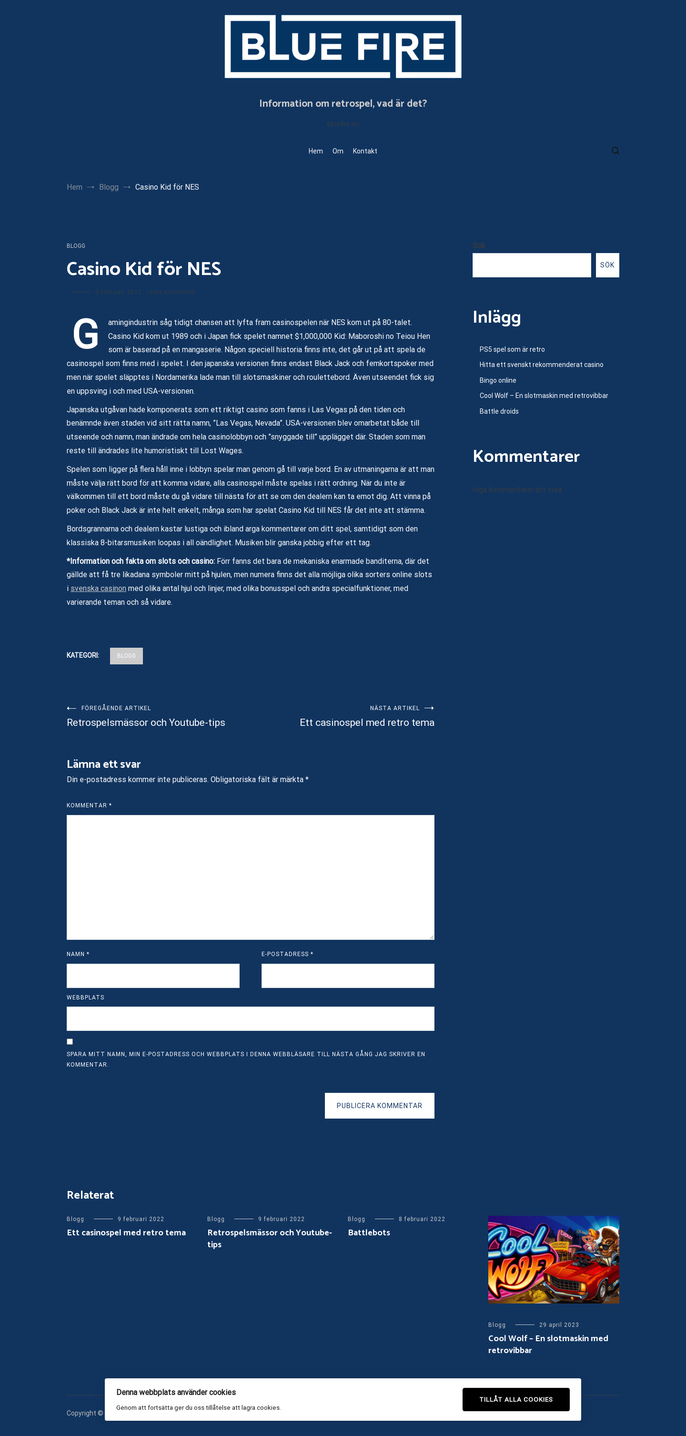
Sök (479, 245)
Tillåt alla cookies (516, 1399)
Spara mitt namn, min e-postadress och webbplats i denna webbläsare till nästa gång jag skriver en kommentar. (246, 1059)
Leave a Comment (171, 292)
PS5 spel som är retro (512, 349)
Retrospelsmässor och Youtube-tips (159, 716)
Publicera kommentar (380, 1106)
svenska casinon (98, 588)
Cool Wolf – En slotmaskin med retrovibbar (544, 395)
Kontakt (365, 151)
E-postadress (287, 954)
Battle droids (499, 411)
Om (338, 151)
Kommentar (89, 805)
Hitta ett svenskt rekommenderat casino (542, 364)
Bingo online (498, 380)
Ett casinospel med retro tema (342, 716)
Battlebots (369, 1233)
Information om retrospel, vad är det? (343, 104)
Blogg (76, 246)
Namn (78, 954)
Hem (316, 151)
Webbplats (85, 997)
